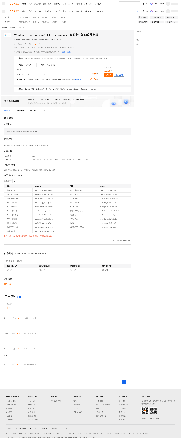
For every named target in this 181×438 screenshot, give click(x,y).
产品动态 (31, 396)
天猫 (25, 421)
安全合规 (9, 404)
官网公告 (122, 400)
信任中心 (122, 407)
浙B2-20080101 (58, 425)
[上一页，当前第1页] (120, 370)
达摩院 (123, 421)
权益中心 (57, 4)
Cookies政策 (21, 416)
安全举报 (44, 416)
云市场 (70, 4)
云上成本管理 (33, 407)
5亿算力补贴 (101, 400)
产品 (30, 4)
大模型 (24, 4)
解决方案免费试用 (103, 392)
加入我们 (65, 416)
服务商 (138, 19)
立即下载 (7, 272)
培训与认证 (77, 400)
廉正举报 (33, 416)
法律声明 (9, 416)
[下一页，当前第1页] (127, 370)
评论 (45, 98)
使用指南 (34, 98)
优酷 (107, 421)
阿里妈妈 (63, 421)
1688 (57, 421)
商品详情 (8, 98)
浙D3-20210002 (89, 425)
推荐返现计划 (101, 404)
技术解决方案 (56, 389)
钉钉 (111, 421)
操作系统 (21, 15)
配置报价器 (32, 404)
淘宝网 (19, 421)
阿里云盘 (138, 421)
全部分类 (5, 15)
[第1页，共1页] (124, 370)
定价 (64, 4)
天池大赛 (76, 396)
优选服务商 (80, 87)
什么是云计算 (11, 389)
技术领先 (9, 396)
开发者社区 (77, 392)
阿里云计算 (77, 421)
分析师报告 (10, 407)
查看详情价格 (66, 40)
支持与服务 (88, 4)
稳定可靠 (9, 400)
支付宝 (117, 421)
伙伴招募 (63, 10)
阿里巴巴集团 (11, 421)
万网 (89, 421)
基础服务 (122, 389)
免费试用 (31, 392)
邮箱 (137, 32)
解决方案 (37, 4)
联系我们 (54, 416)
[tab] (9, 248)
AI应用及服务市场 (24, 10)
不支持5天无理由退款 (63, 87)
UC (98, 421)
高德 (94, 421)
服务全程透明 (45, 87)
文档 (75, 389)
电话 (137, 28)
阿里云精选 (45, 10)
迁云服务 (122, 396)
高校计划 (99, 396)
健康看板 (122, 404)
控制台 (162, 4)
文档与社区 (47, 4)
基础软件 (13, 15)
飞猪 (70, 421)
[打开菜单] (3, 3)
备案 (156, 4)
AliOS (84, 421)
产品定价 (31, 400)
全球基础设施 (11, 392)
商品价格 (21, 98)
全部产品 (31, 389)
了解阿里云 (99, 4)
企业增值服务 (124, 392)
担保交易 (31, 87)
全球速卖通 (32, 421)
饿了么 (145, 421)
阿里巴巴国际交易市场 (45, 421)
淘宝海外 (130, 421)
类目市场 (36, 10)
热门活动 (54, 10)
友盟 (102, 421)
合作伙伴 (79, 4)
